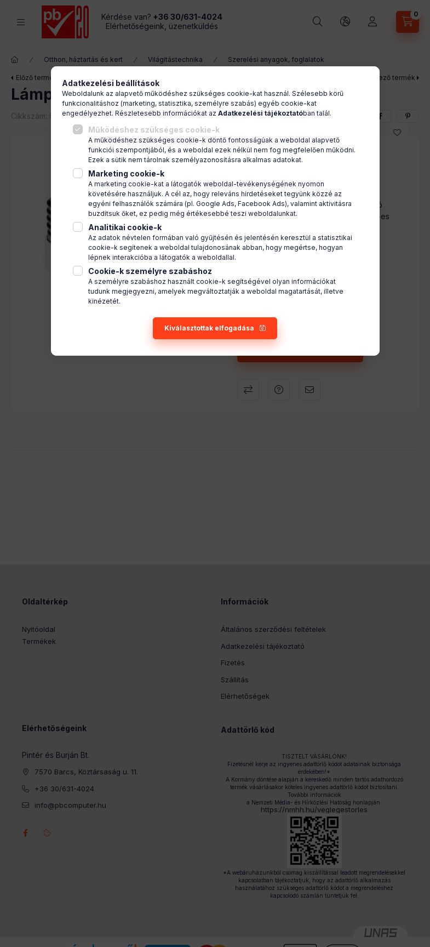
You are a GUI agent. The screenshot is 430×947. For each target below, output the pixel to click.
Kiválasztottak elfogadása (209, 328)
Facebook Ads (261, 203)
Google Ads (215, 203)
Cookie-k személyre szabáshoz (150, 271)
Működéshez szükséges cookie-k (154, 129)
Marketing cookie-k (126, 173)
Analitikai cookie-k (125, 227)
